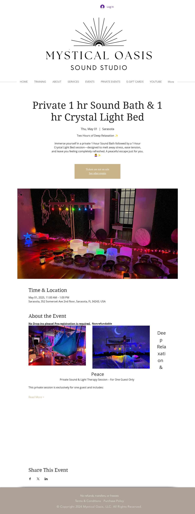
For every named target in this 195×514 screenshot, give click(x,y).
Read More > (36, 397)
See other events (97, 173)
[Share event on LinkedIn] (46, 479)
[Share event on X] (38, 479)
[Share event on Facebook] (30, 479)
